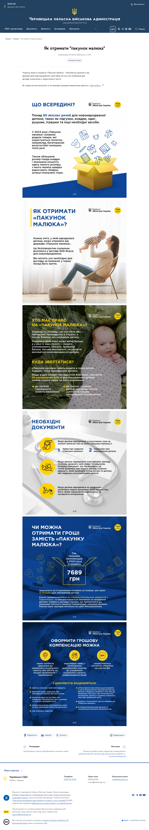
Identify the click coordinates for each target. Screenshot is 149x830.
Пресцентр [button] (74, 29)
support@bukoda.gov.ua (21, 815)
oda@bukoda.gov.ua (120, 779)
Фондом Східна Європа (21, 795)
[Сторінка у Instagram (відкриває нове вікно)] (126, 29)
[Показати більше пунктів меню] (95, 29)
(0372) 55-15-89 (70, 779)
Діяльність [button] (45, 29)
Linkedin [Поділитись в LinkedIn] (48, 735)
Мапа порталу (11, 770)
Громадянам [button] (59, 29)
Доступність (139, 4)
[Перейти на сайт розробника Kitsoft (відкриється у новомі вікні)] (125, 820)
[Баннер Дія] (113, 29)
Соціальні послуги (74, 60)
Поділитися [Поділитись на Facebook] (32, 735)
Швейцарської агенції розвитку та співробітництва (52, 803)
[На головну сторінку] (74, 16)
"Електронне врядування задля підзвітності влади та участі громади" (39, 801)
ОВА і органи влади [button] (13, 29)
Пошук (142, 29)
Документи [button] (31, 29)
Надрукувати (118, 735)
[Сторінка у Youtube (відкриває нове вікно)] (129, 29)
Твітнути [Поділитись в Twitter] (63, 735)
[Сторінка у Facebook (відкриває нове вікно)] (119, 29)
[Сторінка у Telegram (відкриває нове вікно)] (122, 29)
